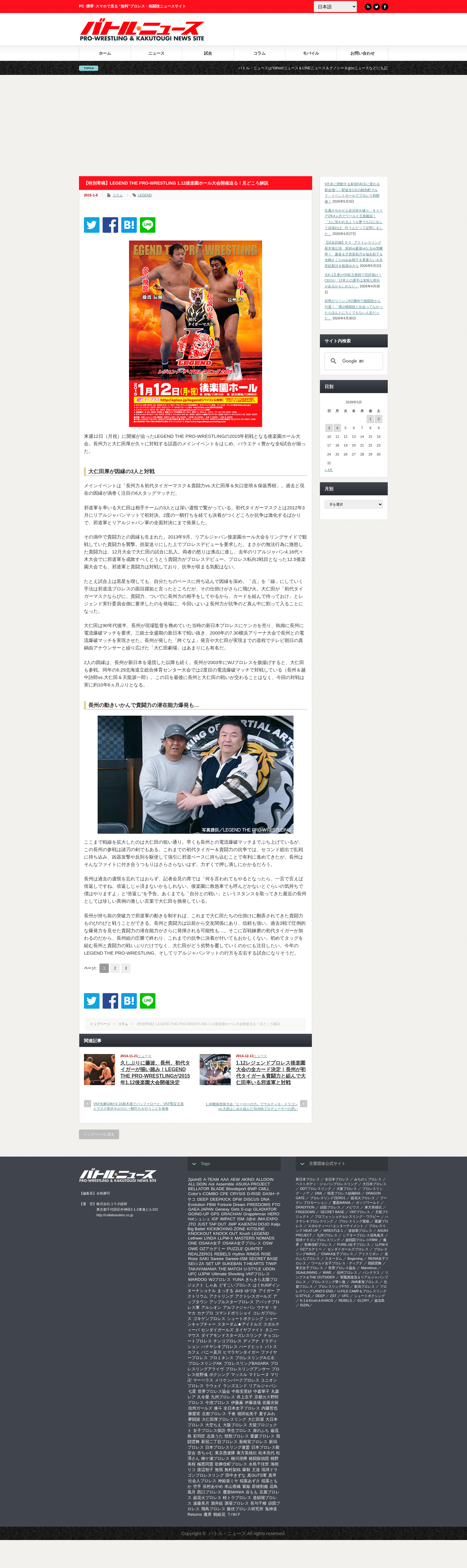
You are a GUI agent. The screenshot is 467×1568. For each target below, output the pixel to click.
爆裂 (246, 1469)
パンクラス (371, 1272)
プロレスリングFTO (333, 1286)
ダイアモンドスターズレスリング (231, 1335)
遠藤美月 (201, 1503)
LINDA (210, 1238)
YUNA (238, 1279)
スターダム (333, 1258)
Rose (193, 1258)
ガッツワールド (368, 1202)
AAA (224, 1179)
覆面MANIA (233, 1492)
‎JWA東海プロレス (364, 1282)
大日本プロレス (374, 1184)
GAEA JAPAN (201, 1209)
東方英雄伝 (247, 1453)
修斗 (218, 1408)
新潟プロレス (364, 1286)
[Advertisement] (233, 125)
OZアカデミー (213, 1248)
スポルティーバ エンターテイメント (335, 1226)
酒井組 (217, 1503)
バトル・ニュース (227, 1533)
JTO (192, 1224)
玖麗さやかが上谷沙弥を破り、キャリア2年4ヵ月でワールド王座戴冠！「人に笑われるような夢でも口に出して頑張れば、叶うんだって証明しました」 (354, 222)
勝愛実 (194, 1413)
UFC (192, 1274)
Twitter (376, 7)
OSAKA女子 (210, 1243)
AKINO (247, 1179)
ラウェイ (213, 1385)
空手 (197, 1486)
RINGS (253, 1254)
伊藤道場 (253, 1402)
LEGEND (145, 195)
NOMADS (265, 1238)
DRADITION (305, 1207)
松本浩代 (266, 1453)
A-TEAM (211, 1179)
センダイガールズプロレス (347, 1249)
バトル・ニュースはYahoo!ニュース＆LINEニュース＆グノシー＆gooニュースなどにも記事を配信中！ (341, 68)
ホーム (105, 53)
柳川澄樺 (239, 1458)
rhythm (238, 1254)
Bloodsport (236, 1188)
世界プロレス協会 (214, 1391)
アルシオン (211, 1307)
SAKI (204, 1258)
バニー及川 (211, 1352)
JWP (232, 1224)
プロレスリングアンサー (247, 1369)
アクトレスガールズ (253, 1296)
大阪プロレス (235, 1425)
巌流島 (379, 1300)
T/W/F (271, 1263)
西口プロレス (209, 1492)
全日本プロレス (337, 1179)
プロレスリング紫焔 (354, 1221)
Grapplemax (254, 1214)
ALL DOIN (197, 1184)
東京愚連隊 (225, 1453)
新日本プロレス (308, 1179)
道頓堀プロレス (360, 1230)
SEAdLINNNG (306, 1272)
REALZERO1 (200, 1254)
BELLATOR (198, 1188)
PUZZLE (235, 1248)
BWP (252, 1188)
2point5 (195, 1179)
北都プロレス (214, 1413)
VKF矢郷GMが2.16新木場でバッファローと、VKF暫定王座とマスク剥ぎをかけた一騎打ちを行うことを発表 (138, 1106)
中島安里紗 (242, 1391)
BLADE (217, 1188)
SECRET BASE (263, 1258)
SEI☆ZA (196, 1263)
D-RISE (254, 1193)
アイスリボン (368, 1254)
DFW (237, 1199)
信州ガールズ (200, 1408)
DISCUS (251, 1199)
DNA (265, 1199)
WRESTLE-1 (333, 1230)
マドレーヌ (259, 1374)
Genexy (222, 1209)
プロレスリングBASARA (246, 1363)
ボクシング (219, 1374)
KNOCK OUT (225, 1233)
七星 (192, 1391)
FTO (276, 1204)
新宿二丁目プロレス (219, 1441)
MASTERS (245, 1238)
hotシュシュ (199, 1219)
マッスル (239, 1374)
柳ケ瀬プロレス (215, 1458)
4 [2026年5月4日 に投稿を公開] (337, 428)
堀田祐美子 (247, 1413)
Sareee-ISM (236, 1258)
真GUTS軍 (257, 1475)
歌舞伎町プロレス (231, 1464)
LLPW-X (225, 1238)
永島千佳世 (259, 1464)
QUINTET (254, 1248)
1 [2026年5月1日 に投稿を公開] (370, 419)
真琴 (272, 1475)
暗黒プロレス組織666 (343, 1193)
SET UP (213, 1263)
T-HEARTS (253, 1263)
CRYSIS (237, 1193)
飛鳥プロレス (213, 1508)
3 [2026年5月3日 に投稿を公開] (329, 428)
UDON (269, 1269)
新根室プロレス (253, 1441)
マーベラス (203, 1380)
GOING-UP (198, 1214)
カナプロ (205, 1313)
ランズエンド (235, 1385)
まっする (225, 1290)
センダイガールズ (217, 1329)
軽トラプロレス (237, 1497)
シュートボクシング (245, 1318)
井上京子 (245, 1397)
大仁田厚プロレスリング (224, 1419)
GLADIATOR (265, 1209)
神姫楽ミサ (228, 1481)
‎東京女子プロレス (309, 1268)
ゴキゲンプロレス (209, 1318)
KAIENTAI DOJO (253, 1224)
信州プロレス (347, 1272)
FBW (211, 1204)
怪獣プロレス (236, 1436)
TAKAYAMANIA (202, 1269)
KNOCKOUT (200, 1233)
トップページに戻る (99, 1134)
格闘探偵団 (259, 1458)
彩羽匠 (199, 1436)
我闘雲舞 (374, 1263)
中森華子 (261, 1391)
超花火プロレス (207, 1497)
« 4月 (329, 470)
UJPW (204, 1274)
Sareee (217, 1258)
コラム (259, 53)
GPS (214, 1214)
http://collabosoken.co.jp (114, 1215)
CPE (224, 1193)
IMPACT (227, 1219)
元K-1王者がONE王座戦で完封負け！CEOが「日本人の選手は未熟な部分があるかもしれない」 (353, 280)
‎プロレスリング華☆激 (328, 1282)
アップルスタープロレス (231, 1302)
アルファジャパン (239, 1307)
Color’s (194, 1193)
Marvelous (369, 1268)
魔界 (208, 1514)
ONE (192, 1243)
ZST (333, 1296)
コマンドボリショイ (233, 1313)
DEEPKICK (220, 1199)
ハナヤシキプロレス (219, 1346)
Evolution (196, 1204)
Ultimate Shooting (227, 1274)
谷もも (252, 1492)
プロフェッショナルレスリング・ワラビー (347, 1216)
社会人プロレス (202, 1481)
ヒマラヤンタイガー (241, 1352)
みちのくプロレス (367, 1179)
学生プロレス (239, 1430)
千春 (232, 1413)
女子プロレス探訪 (209, 1430)
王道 (256, 1469)
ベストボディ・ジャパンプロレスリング (326, 1184)
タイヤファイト (249, 1329)
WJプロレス (220, 1279)
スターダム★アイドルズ (239, 1324)
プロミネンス (221, 1357)
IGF (215, 1219)
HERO (273, 1214)
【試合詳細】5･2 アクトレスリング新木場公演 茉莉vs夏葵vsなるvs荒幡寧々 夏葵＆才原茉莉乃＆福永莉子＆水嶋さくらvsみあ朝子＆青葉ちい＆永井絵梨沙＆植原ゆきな (354, 254)
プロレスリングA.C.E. (255, 1357)
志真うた (215, 1436)
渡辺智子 (205, 1469)
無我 (219, 1469)
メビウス (352, 1207)
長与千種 (258, 1503)
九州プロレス (223, 1397)
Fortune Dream (232, 1204)
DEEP (202, 1199)
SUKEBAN (232, 1263)
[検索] (352, 361)
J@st (251, 1219)
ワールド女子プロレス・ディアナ (337, 1263)
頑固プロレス (330, 1207)
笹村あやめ (213, 1486)
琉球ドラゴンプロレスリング (318, 1240)
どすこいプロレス (235, 1285)
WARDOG (197, 1279)
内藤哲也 (269, 1408)
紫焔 (246, 1486)
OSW (268, 1243)
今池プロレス (217, 1402)
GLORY (363, 1300)
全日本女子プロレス (242, 1408)
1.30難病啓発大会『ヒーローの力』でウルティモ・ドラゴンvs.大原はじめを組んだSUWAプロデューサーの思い (252, 1106)
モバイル (311, 53)
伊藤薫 (237, 1402)
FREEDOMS (258, 1204)
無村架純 (232, 1469)
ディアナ (251, 1341)
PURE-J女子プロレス (353, 1244)
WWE (327, 1272)
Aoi (211, 1184)
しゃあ (211, 1285)
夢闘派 (194, 1419)
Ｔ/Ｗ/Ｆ (234, 1514)
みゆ (239, 1290)
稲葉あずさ (250, 1481)
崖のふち (261, 1430)
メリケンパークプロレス (237, 1380)
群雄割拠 (260, 1486)
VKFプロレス (258, 1274)
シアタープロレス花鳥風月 (363, 1235)
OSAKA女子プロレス (242, 1243)
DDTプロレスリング (315, 1188)
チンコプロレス (227, 1341)
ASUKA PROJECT (253, 1184)
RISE (266, 1254)
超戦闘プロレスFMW (361, 1240)
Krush (244, 1233)
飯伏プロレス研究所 (245, 1508)
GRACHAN (231, 1214)
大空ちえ (213, 1425)
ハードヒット (251, 1346)
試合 (208, 53)
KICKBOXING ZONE (226, 1228)
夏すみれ (267, 1413)
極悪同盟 (205, 1464)
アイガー (266, 1290)
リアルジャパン (263, 1385)
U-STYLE (252, 1269)
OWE (193, 1248)
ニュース (156, 53)
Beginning (355, 1258)
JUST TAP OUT (211, 1224)
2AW (318, 1193)
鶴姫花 (219, 1514)
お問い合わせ (362, 53)
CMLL (264, 1188)
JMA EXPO (267, 1219)
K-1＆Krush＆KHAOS (316, 1300)
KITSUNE (256, 1228)
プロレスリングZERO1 (327, 1198)
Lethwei (195, 1238)
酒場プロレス (236, 1503)
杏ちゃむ (205, 1453)
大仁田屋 (256, 1419)
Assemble (225, 1184)
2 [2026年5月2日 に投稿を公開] (379, 419)
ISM (240, 1219)
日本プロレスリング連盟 (227, 1447)
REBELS (222, 1254)
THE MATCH (230, 1269)
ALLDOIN (265, 1179)
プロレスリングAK (205, 1363)
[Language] (335, 6)
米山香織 (232, 1486)
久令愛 (203, 1397)
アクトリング (221, 1296)
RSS (368, 7)
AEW (235, 1179)
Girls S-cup (241, 1209)
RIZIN (304, 1305)
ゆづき (251, 1290)
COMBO (210, 1193)
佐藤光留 (270, 1402)
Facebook (385, 7)
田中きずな (235, 1475)
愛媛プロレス (262, 1436)
